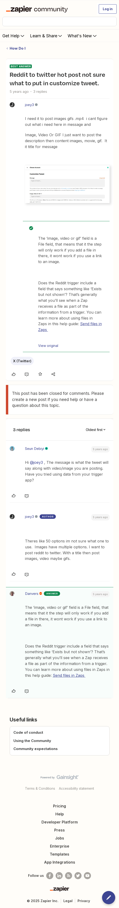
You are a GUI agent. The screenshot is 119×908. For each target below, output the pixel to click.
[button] (108, 9)
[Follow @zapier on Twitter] (78, 875)
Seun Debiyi (34, 448)
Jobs (59, 838)
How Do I (17, 48)
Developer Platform (59, 822)
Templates (59, 854)
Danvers (31, 593)
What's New (83, 35)
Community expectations (35, 748)
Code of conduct (28, 732)
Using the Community (32, 740)
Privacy (84, 901)
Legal (68, 901)
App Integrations (59, 862)
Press (59, 830)
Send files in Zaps (69, 675)
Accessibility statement (76, 788)
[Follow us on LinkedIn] (59, 875)
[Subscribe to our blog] (68, 875)
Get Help (13, 35)
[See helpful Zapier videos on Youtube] (87, 875)
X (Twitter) (22, 361)
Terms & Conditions (40, 788)
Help (59, 814)
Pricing (59, 806)
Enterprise (59, 846)
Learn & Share (46, 35)
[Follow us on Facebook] (49, 875)
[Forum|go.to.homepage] (38, 9)
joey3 (29, 104)
